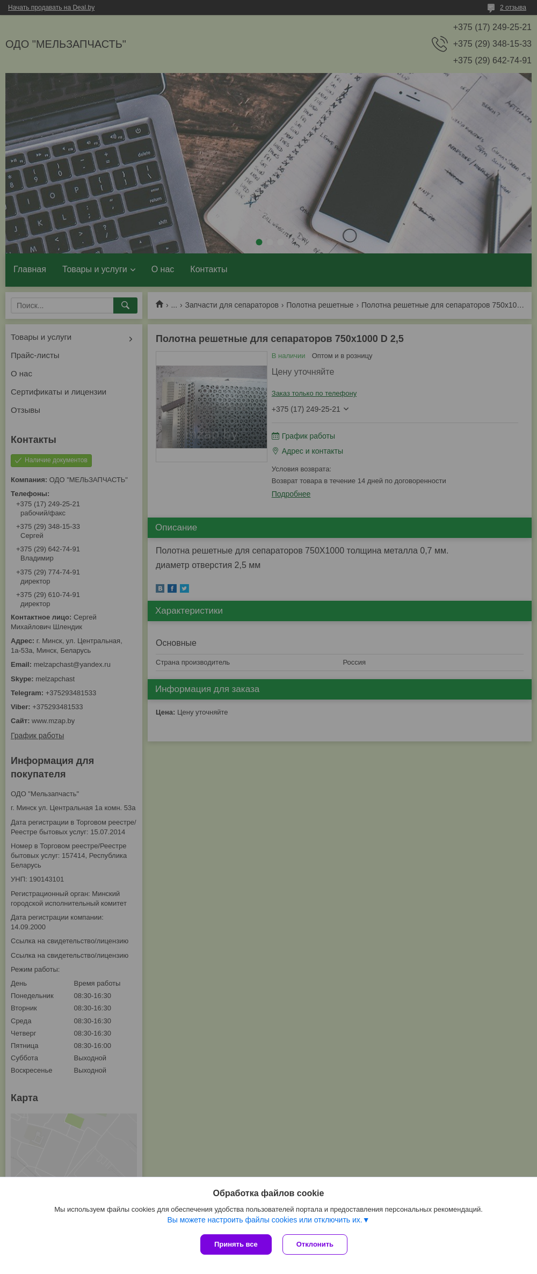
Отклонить (314, 1244)
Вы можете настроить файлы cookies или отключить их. (264, 1219)
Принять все (236, 1244)
